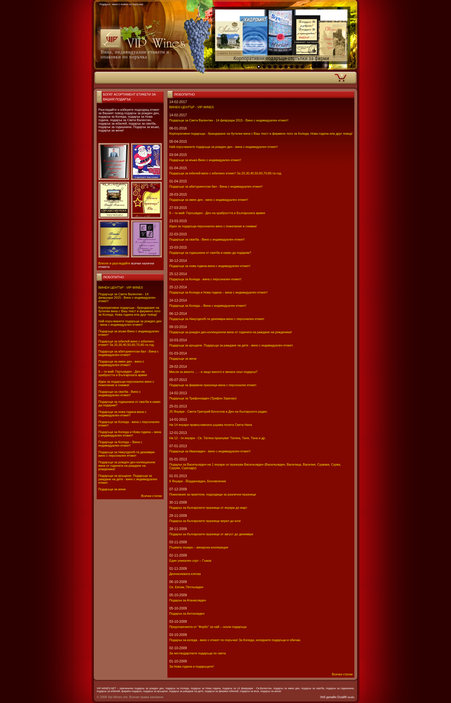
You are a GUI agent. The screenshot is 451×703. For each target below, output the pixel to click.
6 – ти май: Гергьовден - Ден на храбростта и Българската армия (122, 373)
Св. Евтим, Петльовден (186, 587)
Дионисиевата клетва (184, 574)
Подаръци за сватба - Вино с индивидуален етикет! (119, 393)
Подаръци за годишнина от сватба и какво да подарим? (210, 252)
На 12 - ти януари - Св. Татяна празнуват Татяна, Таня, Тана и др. (217, 438)
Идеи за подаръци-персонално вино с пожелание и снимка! (126, 383)
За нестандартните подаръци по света (197, 653)
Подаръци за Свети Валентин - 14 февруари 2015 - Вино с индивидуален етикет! (127, 297)
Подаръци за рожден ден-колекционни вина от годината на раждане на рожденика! (126, 465)
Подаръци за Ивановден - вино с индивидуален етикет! (210, 451)
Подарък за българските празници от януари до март (208, 507)
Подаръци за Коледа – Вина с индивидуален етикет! (120, 443)
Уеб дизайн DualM (337, 697)
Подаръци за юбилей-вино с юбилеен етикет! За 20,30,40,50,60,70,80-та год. (126, 343)
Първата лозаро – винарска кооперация (198, 547)
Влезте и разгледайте (114, 263)
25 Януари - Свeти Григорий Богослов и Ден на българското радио (218, 411)
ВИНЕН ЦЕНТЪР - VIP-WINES (120, 287)
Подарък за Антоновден (186, 613)
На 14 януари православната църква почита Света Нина (210, 424)
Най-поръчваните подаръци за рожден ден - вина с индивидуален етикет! (130, 322)
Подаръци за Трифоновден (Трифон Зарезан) (202, 398)
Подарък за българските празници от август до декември (211, 534)
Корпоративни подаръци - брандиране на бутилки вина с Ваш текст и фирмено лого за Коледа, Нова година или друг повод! (129, 311)
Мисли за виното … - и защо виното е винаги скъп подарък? (213, 372)
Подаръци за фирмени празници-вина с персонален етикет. (213, 385)
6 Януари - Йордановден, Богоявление (197, 481)
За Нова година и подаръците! (191, 666)
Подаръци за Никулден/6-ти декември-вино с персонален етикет (126, 453)
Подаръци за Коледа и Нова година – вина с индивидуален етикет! (129, 433)
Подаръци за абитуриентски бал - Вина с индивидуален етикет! (128, 353)
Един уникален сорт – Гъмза (190, 560)
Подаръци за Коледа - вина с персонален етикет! (205, 279)
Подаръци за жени (112, 489)
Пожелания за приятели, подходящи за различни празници (212, 494)
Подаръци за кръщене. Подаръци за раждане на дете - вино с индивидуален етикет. (127, 479)
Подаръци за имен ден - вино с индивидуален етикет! (121, 363)
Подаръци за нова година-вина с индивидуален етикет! (122, 413)
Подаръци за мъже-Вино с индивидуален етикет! (205, 160)
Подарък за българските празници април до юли (204, 521)
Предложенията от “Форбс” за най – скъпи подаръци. (208, 626)
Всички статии (151, 496)
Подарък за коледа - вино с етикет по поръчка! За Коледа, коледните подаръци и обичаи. (235, 640)
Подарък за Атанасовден (187, 600)
